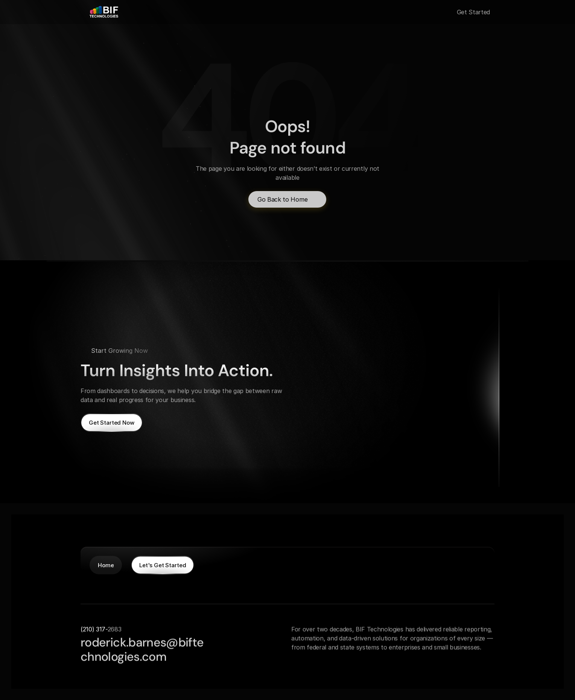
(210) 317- (94, 629)
